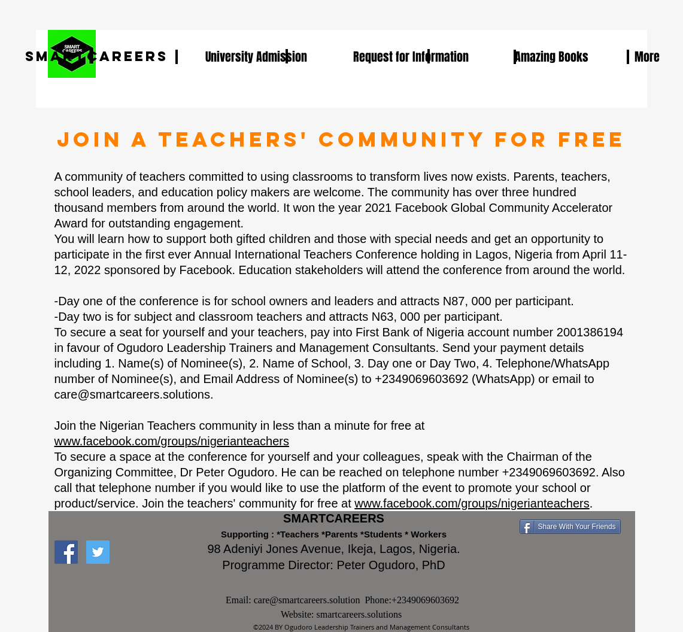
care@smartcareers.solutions (132, 394)
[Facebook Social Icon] (66, 552)
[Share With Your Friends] (570, 526)
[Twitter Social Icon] (98, 552)
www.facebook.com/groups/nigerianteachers (171, 441)
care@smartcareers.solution (307, 600)
